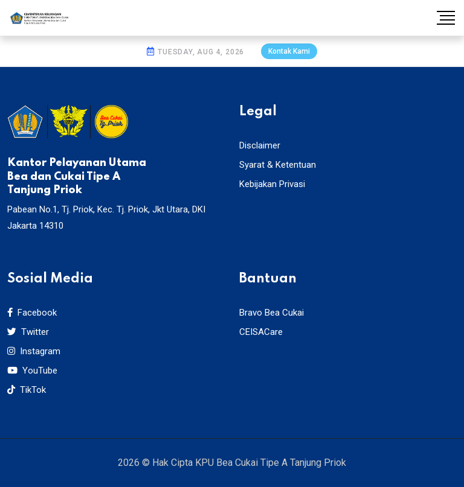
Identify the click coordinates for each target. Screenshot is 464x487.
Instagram (33, 351)
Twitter (28, 331)
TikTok (26, 389)
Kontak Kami (289, 51)
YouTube (32, 370)
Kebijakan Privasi (272, 184)
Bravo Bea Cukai (271, 312)
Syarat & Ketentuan (277, 164)
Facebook (32, 312)
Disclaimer (259, 145)
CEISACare (261, 331)
